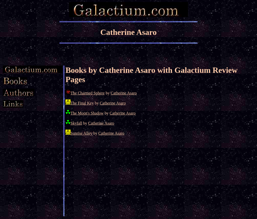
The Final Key (82, 103)
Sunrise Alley (81, 133)
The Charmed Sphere (88, 93)
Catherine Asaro (124, 93)
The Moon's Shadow (87, 113)
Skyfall (76, 123)
